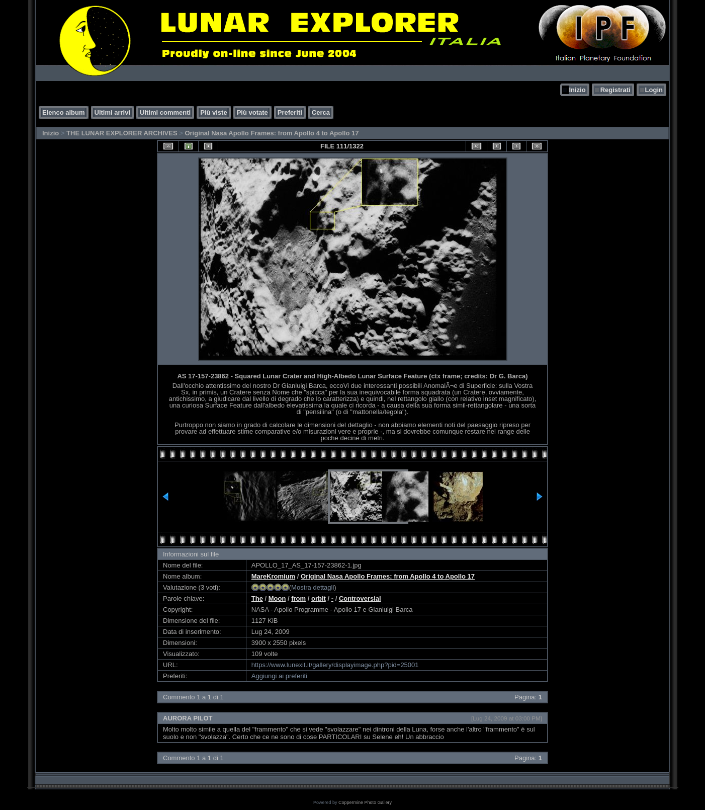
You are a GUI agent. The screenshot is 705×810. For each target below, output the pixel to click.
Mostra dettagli (312, 587)
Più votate (252, 112)
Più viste (213, 112)
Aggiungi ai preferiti (279, 676)
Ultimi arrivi (113, 112)
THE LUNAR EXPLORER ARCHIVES (122, 133)
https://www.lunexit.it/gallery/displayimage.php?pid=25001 (335, 665)
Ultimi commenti (165, 112)
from (298, 598)
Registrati (615, 90)
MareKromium (273, 576)
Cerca (321, 112)
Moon (277, 598)
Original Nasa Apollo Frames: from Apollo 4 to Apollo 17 (272, 133)
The (257, 598)
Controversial (360, 598)
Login (654, 90)
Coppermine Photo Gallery (365, 802)
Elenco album (63, 112)
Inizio (577, 90)
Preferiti (290, 112)
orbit (318, 598)
